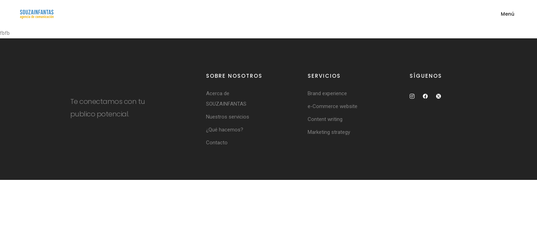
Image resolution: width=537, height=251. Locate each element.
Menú (507, 13)
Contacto (217, 142)
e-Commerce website (332, 106)
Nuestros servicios (227, 117)
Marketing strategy (329, 132)
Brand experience (327, 93)
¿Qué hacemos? (224, 130)
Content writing (325, 119)
